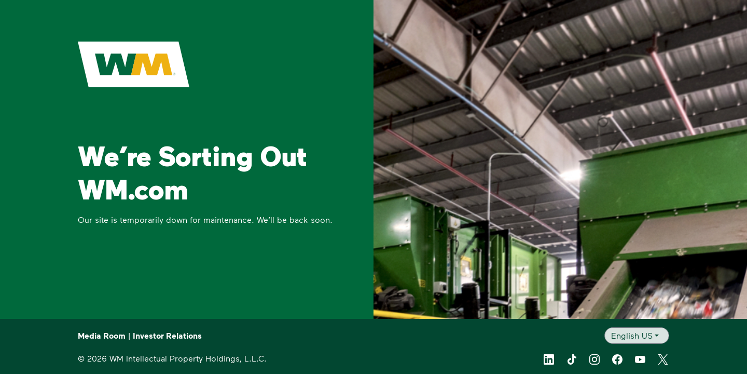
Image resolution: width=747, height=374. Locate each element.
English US (632, 335)
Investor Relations (167, 335)
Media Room (102, 335)
